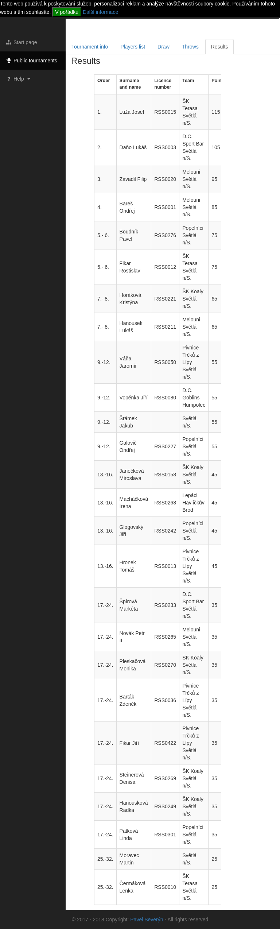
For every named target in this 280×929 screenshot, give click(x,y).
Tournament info (89, 47)
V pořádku (66, 12)
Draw (164, 47)
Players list (132, 47)
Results (219, 47)
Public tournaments (31, 60)
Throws (190, 47)
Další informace (100, 12)
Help (18, 79)
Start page (21, 42)
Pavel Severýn (146, 919)
